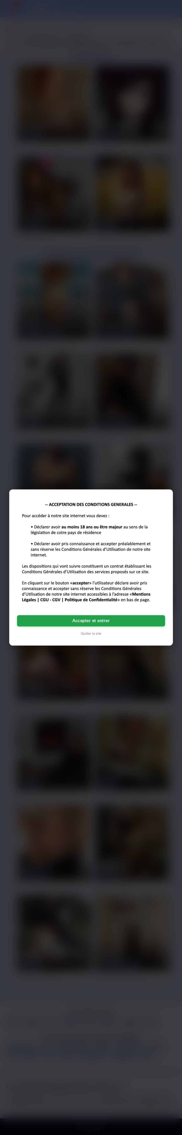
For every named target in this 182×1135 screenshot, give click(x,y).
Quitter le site (91, 634)
